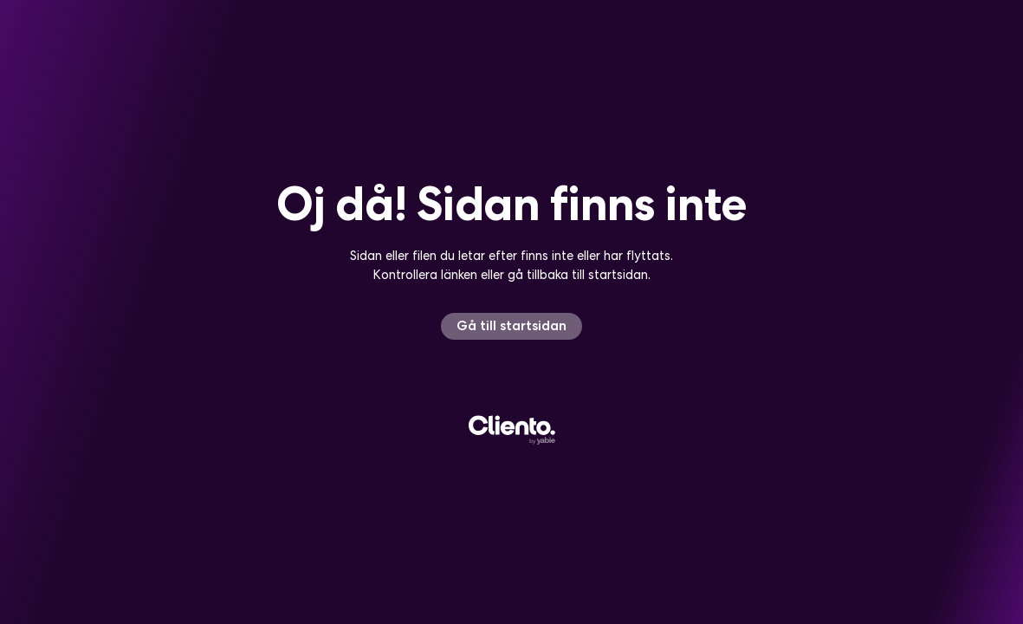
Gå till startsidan (511, 325)
